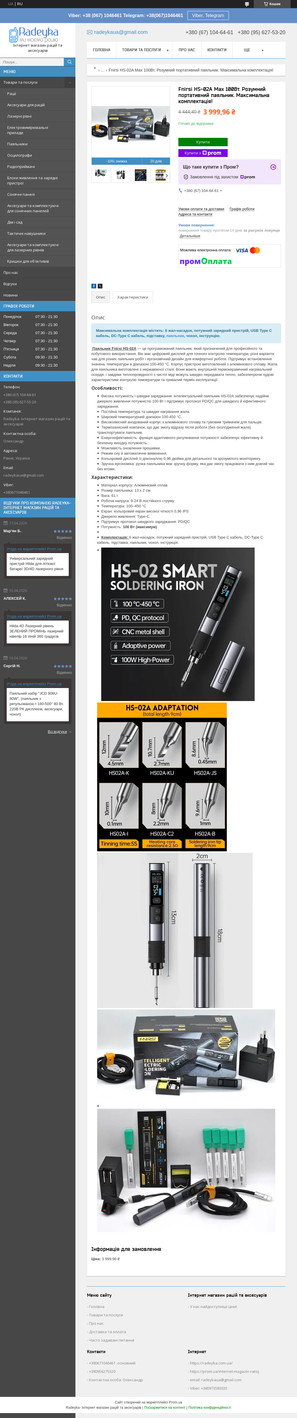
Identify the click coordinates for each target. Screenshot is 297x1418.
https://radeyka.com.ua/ (211, 1363)
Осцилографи (19, 155)
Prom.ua (175, 1402)
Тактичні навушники (26, 233)
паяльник (175, 336)
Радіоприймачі (21, 166)
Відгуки (10, 283)
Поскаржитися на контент (164, 1408)
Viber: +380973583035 (208, 1388)
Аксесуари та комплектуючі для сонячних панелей (33, 208)
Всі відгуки (57, 731)
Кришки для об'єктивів (28, 261)
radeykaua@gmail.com (23, 475)
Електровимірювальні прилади (27, 130)
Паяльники (17, 144)
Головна (101, 49)
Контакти (217, 49)
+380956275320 (102, 1371)
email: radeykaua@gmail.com (216, 1379)
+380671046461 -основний (112, 1363)
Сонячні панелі (21, 194)
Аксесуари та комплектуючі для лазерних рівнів (33, 247)
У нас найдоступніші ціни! (213, 1306)
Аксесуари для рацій (26, 104)
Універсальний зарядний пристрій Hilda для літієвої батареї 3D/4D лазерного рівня (36, 563)
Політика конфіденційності (209, 1408)
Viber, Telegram (208, 15)
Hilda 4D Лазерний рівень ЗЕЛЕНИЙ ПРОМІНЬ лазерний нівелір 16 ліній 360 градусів (37, 631)
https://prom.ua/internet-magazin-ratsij (224, 1371)
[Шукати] (69, 62)
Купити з (203, 153)
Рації (11, 93)
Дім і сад (14, 222)
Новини (10, 295)
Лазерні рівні (19, 116)
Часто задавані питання (111, 1340)
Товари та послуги (20, 82)
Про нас (10, 272)
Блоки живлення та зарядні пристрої (32, 180)
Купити (203, 141)
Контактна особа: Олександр (116, 1379)
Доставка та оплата (107, 1331)
